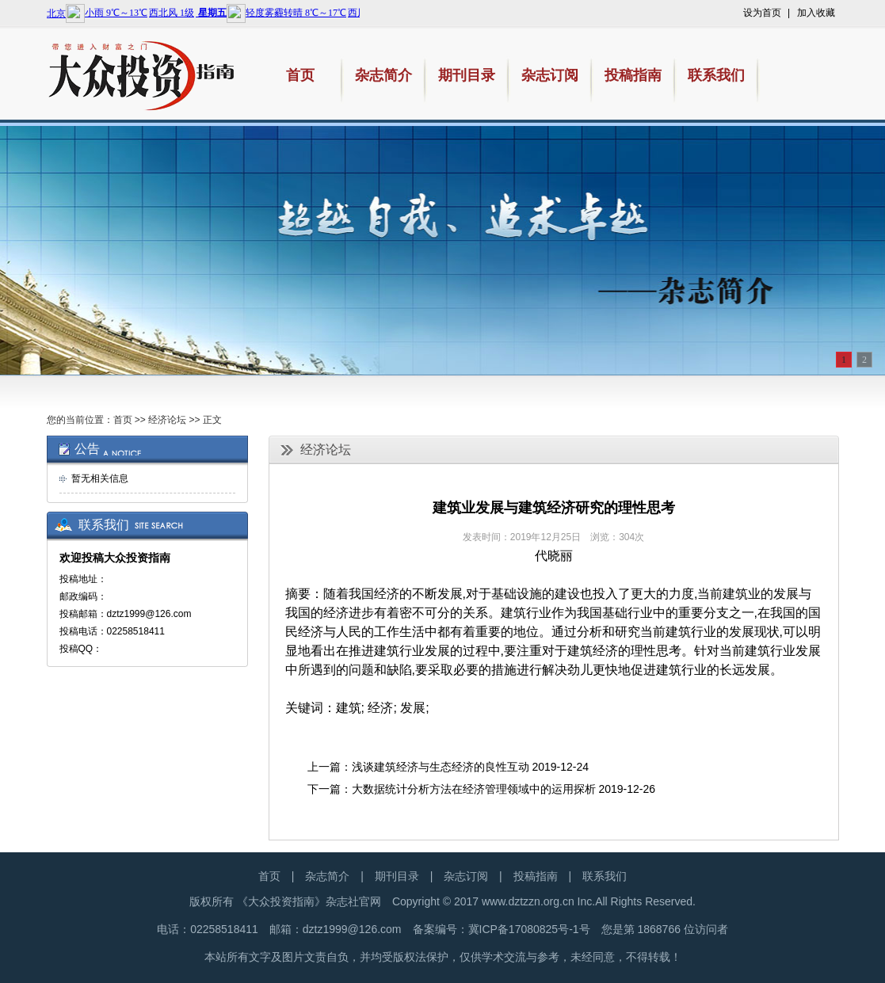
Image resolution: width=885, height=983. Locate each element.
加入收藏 (816, 12)
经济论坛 (167, 419)
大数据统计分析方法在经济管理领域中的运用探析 (474, 789)
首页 (122, 419)
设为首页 (762, 12)
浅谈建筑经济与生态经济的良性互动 (440, 766)
